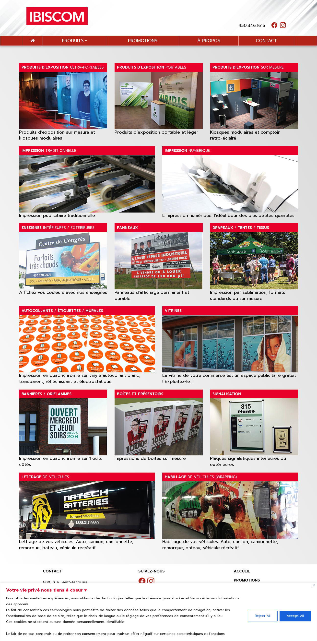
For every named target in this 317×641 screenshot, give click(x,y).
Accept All (295, 615)
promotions (142, 40)
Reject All (262, 615)
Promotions (247, 580)
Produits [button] (74, 40)
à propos (208, 40)
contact (266, 40)
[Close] (314, 585)
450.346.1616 (251, 25)
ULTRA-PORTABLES (63, 67)
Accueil (242, 571)
